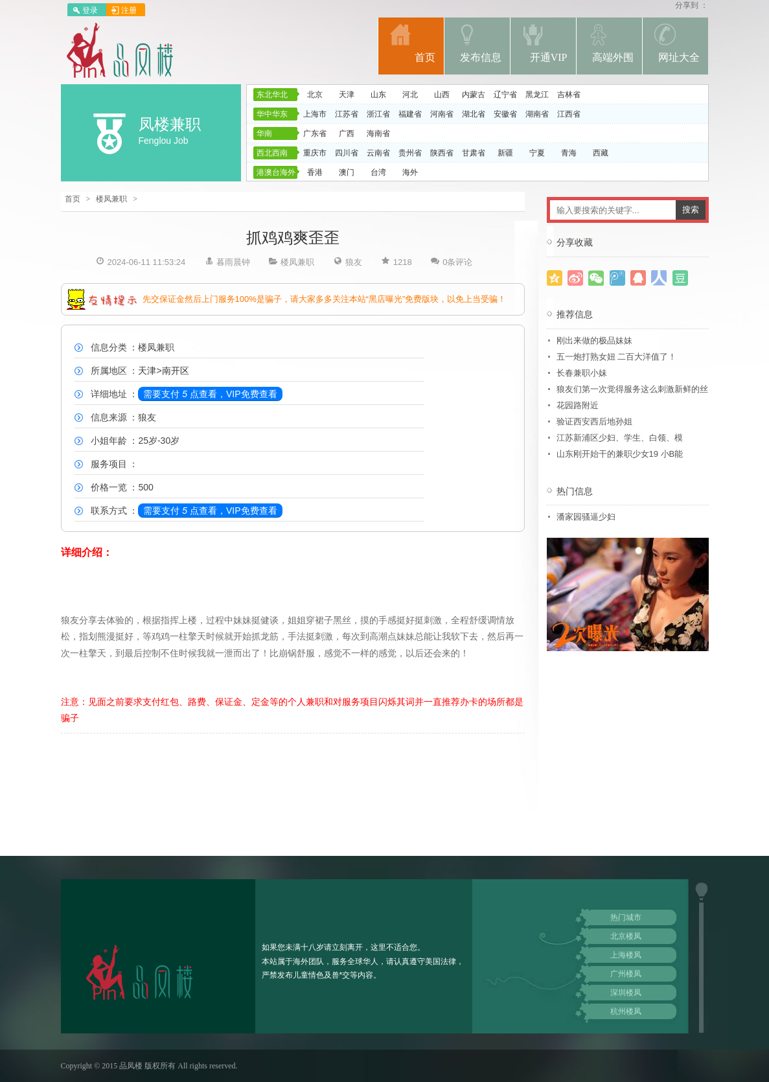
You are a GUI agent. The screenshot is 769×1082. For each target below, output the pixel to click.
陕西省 (441, 152)
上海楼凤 (625, 955)
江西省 (568, 114)
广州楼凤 (625, 973)
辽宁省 (505, 94)
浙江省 (378, 114)
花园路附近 (578, 405)
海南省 (378, 133)
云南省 (378, 152)
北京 (315, 94)
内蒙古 (473, 94)
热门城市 (625, 917)
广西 (346, 133)
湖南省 (537, 114)
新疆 (505, 152)
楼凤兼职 (111, 198)
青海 (569, 152)
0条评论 (457, 262)
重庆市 (315, 152)
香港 (315, 172)
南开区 (175, 370)
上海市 (315, 114)
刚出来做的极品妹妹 (594, 340)
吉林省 (568, 94)
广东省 (315, 133)
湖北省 (473, 114)
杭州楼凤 (625, 1011)
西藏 (600, 152)
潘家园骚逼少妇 (586, 517)
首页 (72, 198)
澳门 (346, 172)
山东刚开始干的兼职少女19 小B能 (620, 454)
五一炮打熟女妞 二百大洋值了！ (617, 357)
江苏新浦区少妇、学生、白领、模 (620, 438)
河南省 (441, 114)
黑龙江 (537, 94)
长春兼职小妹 (582, 373)
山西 (442, 94)
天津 (346, 94)
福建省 (410, 114)
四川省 (346, 152)
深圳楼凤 (625, 992)
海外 (410, 172)
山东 (378, 94)
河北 (410, 94)
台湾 (378, 172)
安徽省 (505, 114)
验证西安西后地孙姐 (594, 421)
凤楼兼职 (170, 124)
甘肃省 (473, 152)
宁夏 (537, 152)
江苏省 (346, 114)
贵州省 (410, 152)
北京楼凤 (625, 936)
